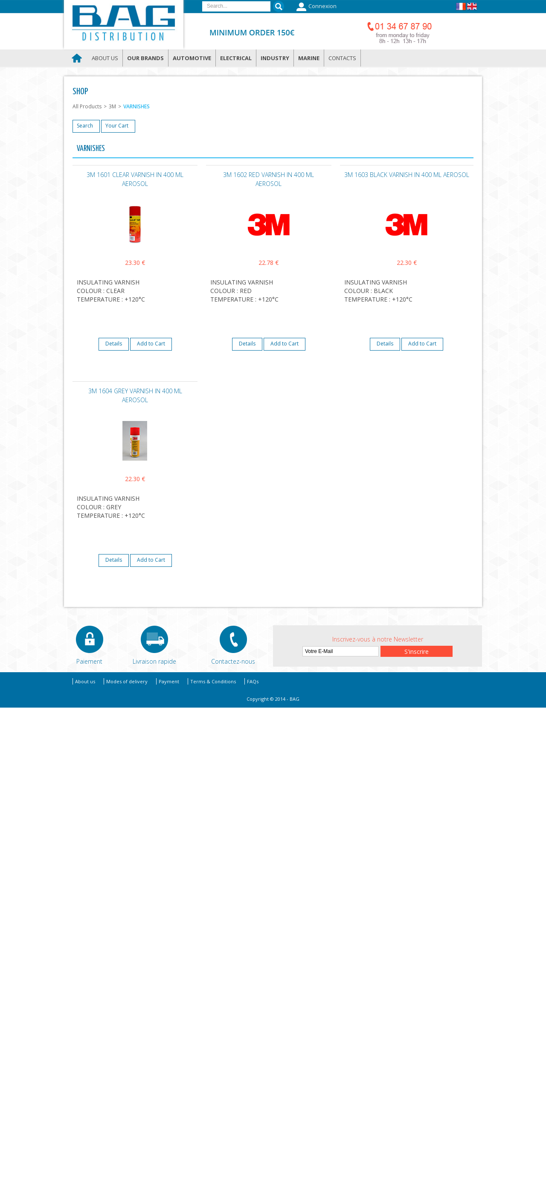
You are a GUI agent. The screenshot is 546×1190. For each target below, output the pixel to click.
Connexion (315, 7)
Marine (308, 58)
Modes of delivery (127, 681)
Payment (169, 681)
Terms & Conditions (213, 681)
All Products (87, 106)
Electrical (236, 58)
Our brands (145, 58)
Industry (275, 58)
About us (105, 58)
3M (112, 106)
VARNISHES (136, 106)
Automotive (192, 58)
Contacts (342, 58)
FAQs (252, 681)
